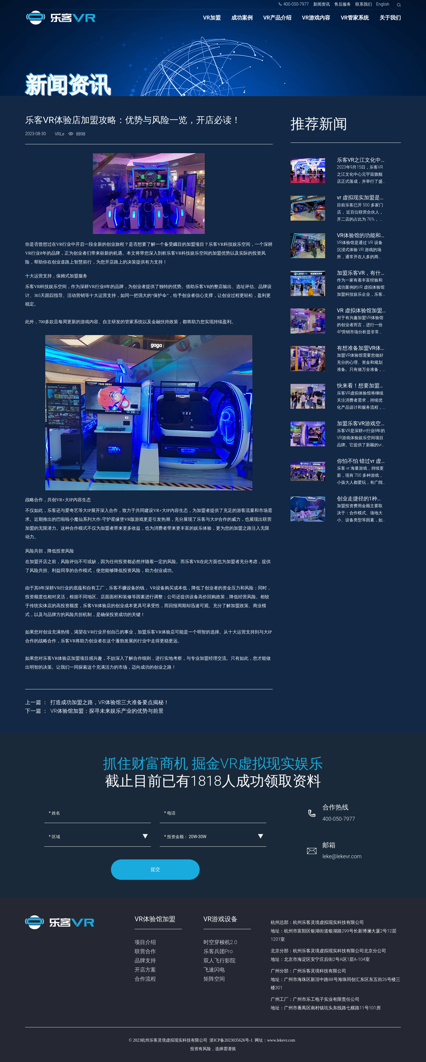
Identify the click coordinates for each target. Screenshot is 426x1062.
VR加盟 (212, 17)
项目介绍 (145, 942)
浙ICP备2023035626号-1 (230, 1040)
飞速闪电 (214, 969)
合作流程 (145, 979)
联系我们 (363, 4)
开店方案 (145, 969)
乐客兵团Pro (218, 951)
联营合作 (145, 951)
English (383, 4)
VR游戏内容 (316, 17)
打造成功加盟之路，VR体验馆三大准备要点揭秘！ (109, 702)
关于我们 (390, 17)
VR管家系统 (355, 17)
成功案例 (242, 17)
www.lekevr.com (281, 1040)
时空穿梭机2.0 (220, 942)
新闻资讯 (321, 4)
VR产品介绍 (277, 17)
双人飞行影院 (219, 960)
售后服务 (342, 4)
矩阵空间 (214, 979)
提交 (155, 869)
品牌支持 (145, 960)
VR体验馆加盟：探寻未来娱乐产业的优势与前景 (107, 711)
